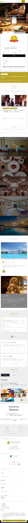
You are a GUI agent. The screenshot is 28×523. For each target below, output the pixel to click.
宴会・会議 (3, 480)
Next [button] (26, 133)
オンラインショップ (4, 491)
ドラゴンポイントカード (14, 349)
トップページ (3, 469)
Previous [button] (2, 133)
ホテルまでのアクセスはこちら (14, 239)
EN (18, 1)
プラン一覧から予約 (5, 61)
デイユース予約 (5, 62)
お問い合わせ (3, 498)
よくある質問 (3, 505)
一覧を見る (15, 336)
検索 (14, 55)
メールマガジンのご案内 (14, 363)
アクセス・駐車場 (4, 495)
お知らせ (2, 509)
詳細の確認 (5, 518)
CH (20, 1)
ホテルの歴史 (3, 503)
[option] (14, 112)
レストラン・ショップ (5, 476)
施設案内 (2, 487)
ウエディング (14, 92)
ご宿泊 (2, 472)
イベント (2, 510)
